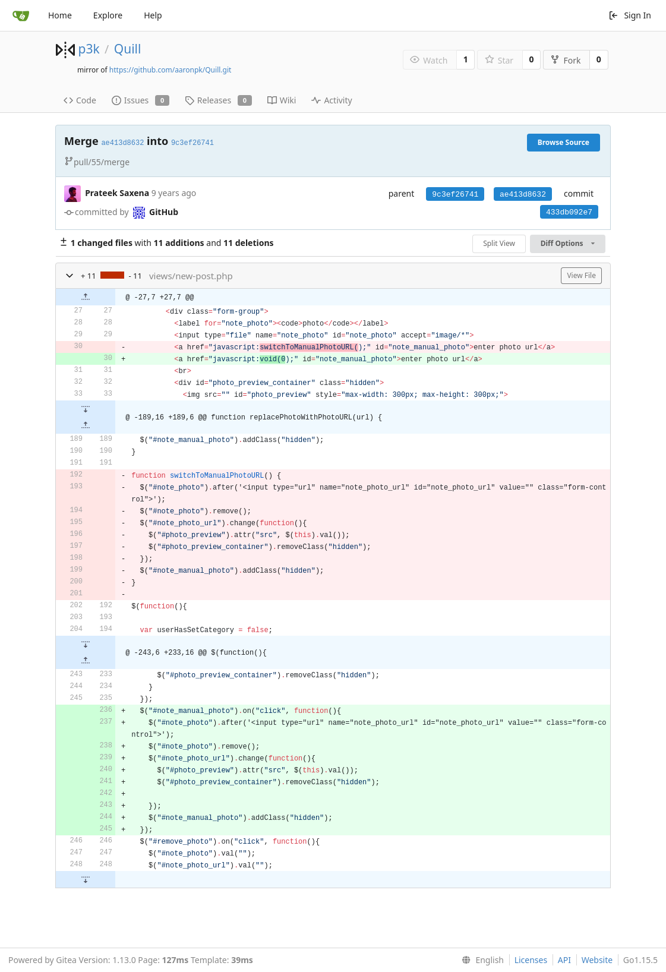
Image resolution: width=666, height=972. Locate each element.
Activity (331, 100)
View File (581, 275)
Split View (499, 243)
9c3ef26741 (455, 194)
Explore (107, 15)
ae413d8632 (523, 194)
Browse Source (563, 142)
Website (597, 959)
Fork (565, 60)
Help (153, 15)
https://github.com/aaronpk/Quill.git (170, 70)
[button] (69, 276)
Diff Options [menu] (568, 243)
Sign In (629, 15)
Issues (140, 100)
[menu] (480, 960)
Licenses (531, 959)
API (564, 959)
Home (60, 15)
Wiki (281, 100)
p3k (88, 48)
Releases (218, 100)
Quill (127, 48)
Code (80, 100)
